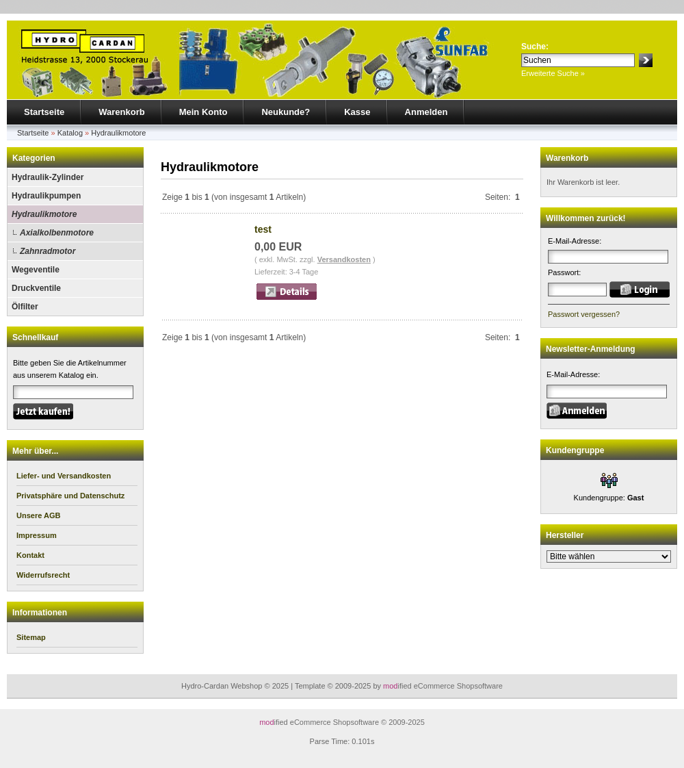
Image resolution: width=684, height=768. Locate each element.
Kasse (357, 112)
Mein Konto (203, 112)
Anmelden (426, 112)
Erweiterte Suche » (553, 73)
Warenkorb (121, 112)
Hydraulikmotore (118, 133)
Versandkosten (344, 259)
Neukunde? (285, 112)
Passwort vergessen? (584, 314)
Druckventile (36, 288)
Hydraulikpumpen (46, 196)
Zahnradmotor (47, 251)
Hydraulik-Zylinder (47, 177)
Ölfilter (25, 306)
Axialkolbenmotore (57, 233)
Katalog (70, 133)
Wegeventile (36, 269)
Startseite (44, 112)
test (263, 229)
